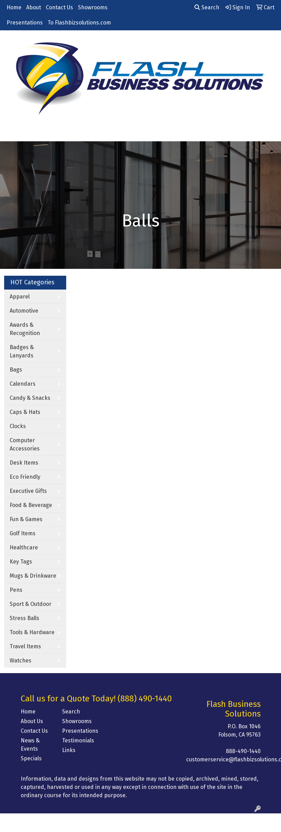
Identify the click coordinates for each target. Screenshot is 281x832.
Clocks (18, 426)
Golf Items (23, 533)
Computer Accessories (25, 444)
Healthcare (24, 547)
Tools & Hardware (32, 632)
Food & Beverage (31, 505)
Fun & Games (26, 519)
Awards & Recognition (25, 329)
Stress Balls (24, 618)
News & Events (30, 744)
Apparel (20, 296)
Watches (20, 660)
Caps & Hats (25, 412)
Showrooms (93, 7)
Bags (16, 369)
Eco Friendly (25, 477)
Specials (31, 758)
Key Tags (21, 561)
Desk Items (24, 462)
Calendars (23, 384)
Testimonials (78, 740)
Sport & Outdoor (30, 604)
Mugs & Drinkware (33, 575)
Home (14, 7)
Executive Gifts (28, 491)
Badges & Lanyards (22, 351)
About (33, 7)
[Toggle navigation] (10, 134)
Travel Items (25, 646)
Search (206, 7)
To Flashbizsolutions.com (79, 22)
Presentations (25, 22)
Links (69, 750)
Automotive (24, 310)
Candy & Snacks (30, 398)
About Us (32, 721)
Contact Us (59, 7)
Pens (16, 590)
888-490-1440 (243, 751)
